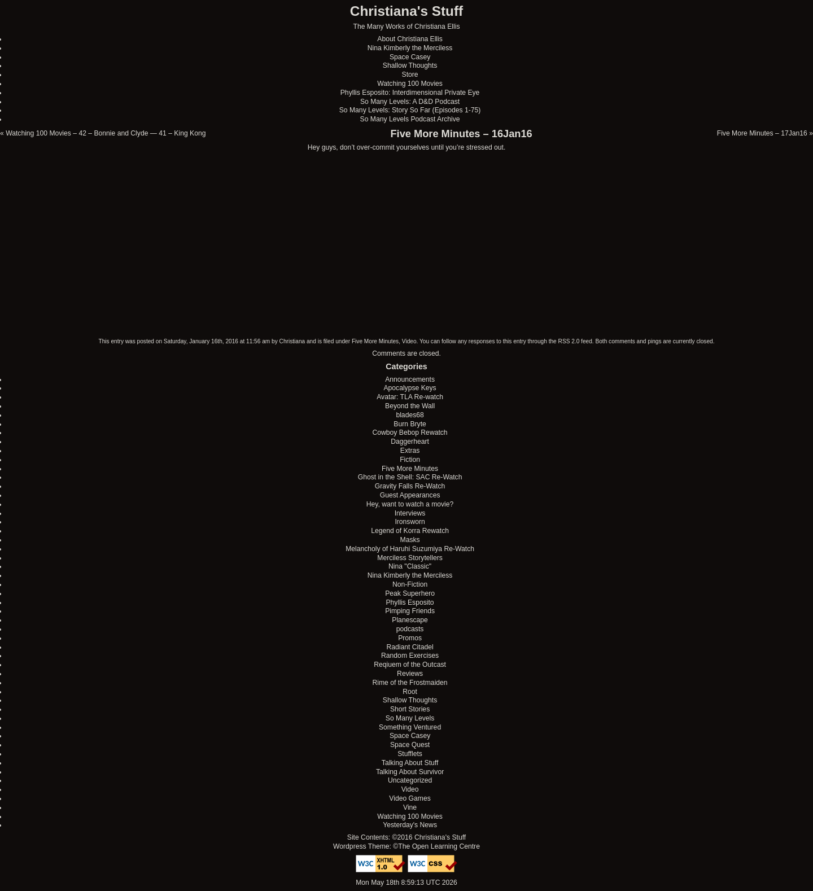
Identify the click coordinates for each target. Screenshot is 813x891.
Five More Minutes (375, 341)
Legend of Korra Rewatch (410, 531)
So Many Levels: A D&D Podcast (410, 102)
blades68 (409, 415)
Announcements (410, 379)
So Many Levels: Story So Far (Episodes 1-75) (410, 110)
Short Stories (410, 709)
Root (410, 692)
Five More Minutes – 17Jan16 (762, 133)
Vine (410, 807)
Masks (410, 540)
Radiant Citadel (410, 647)
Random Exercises (410, 655)
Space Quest (410, 745)
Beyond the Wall (410, 406)
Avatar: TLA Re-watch (410, 397)
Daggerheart (410, 442)
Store (410, 74)
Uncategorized (410, 780)
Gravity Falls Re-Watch (410, 486)
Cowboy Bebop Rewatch (410, 432)
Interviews (410, 513)
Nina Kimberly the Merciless (410, 48)
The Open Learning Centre (439, 846)
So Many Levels (410, 718)
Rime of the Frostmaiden (410, 683)
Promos (410, 638)
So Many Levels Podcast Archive (410, 119)
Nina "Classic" (409, 566)
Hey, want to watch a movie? (410, 504)
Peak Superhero (410, 593)
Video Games (409, 798)
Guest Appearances (410, 495)
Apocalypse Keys (409, 388)
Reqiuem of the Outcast (410, 665)
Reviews (410, 674)
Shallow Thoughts (410, 65)
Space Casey (410, 57)
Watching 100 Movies (410, 84)
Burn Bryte (410, 424)
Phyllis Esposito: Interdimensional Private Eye (410, 93)
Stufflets (409, 754)
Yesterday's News (410, 825)
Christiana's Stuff (406, 11)
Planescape (410, 620)
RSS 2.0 (569, 341)
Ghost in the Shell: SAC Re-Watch (410, 477)
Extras (409, 451)
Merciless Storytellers (410, 558)
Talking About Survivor (410, 772)
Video (409, 341)
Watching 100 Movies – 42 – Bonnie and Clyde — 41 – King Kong (106, 133)
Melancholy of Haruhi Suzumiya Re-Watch (410, 549)
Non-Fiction (409, 584)
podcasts (410, 629)
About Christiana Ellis (410, 39)
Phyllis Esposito (410, 602)
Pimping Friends (410, 611)
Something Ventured (410, 727)
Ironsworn (410, 522)
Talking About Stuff (410, 763)
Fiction (410, 460)
